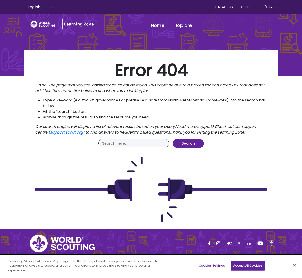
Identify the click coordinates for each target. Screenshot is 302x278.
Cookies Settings (212, 268)
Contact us (223, 7)
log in (245, 7)
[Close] (294, 268)
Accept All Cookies (247, 268)
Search (272, 7)
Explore (184, 25)
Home (157, 25)
